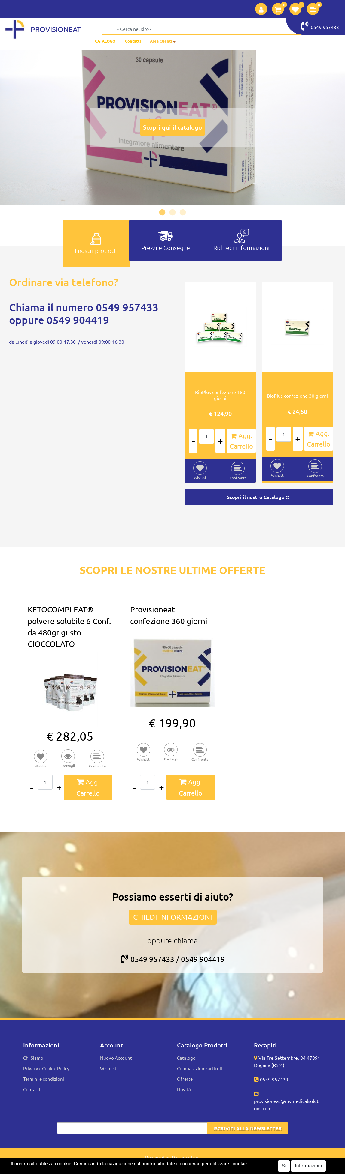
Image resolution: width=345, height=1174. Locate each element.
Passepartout (186, 1157)
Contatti (133, 40)
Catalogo (186, 1058)
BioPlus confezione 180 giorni (220, 395)
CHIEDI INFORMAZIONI (172, 917)
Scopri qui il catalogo (172, 127)
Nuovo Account (116, 1058)
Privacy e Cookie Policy (46, 1068)
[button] (261, 9)
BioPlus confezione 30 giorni (297, 396)
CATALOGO (105, 40)
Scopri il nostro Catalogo (259, 497)
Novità (184, 1089)
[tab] (96, 243)
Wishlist (108, 1068)
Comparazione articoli (199, 1068)
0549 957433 (320, 26)
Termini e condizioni (43, 1079)
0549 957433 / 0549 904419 (173, 959)
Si (284, 1166)
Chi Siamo (33, 1058)
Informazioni (308, 1166)
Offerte (185, 1079)
